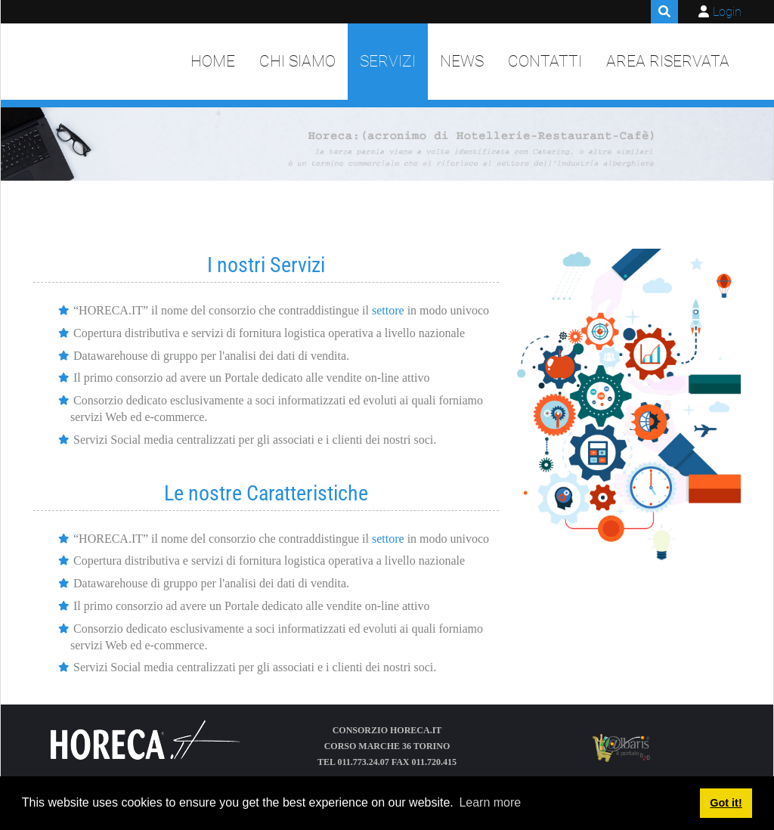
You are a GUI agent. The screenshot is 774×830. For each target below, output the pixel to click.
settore (388, 310)
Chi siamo (297, 61)
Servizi (388, 61)
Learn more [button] (490, 802)
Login (727, 12)
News (462, 61)
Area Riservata (667, 61)
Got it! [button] (725, 803)
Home (212, 61)
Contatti (545, 61)
